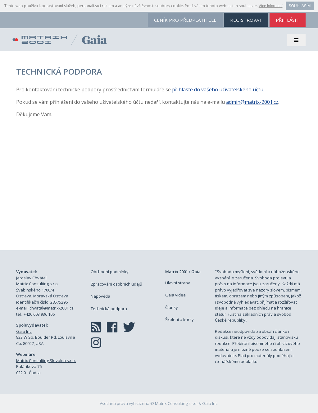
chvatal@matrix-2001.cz (52, 308)
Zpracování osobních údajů (116, 284)
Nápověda (100, 296)
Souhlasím (300, 6)
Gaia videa (175, 295)
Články (171, 307)
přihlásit (287, 20)
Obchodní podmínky (110, 271)
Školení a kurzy (179, 319)
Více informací (271, 6)
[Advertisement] (159, 191)
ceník (185, 20)
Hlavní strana (177, 283)
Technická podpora (109, 308)
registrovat (246, 20)
